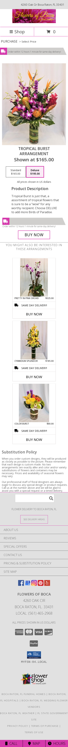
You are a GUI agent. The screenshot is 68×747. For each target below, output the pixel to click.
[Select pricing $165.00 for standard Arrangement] (16, 172)
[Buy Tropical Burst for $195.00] (34, 234)
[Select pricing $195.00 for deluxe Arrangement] (35, 172)
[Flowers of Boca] (34, 22)
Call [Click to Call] (11, 743)
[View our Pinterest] (41, 585)
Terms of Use (34, 732)
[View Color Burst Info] (34, 403)
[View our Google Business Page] (27, 585)
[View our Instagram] (34, 585)
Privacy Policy (17, 726)
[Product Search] (34, 498)
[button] (34, 655)
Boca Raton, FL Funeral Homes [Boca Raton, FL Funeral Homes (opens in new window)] (24, 694)
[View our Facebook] (21, 585)
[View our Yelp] (47, 585)
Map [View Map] (34, 743)
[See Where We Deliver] (34, 519)
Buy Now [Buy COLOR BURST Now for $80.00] (34, 439)
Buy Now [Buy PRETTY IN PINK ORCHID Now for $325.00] (34, 314)
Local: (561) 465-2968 (34, 613)
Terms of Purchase (45, 726)
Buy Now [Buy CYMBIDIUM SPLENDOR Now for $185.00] (34, 377)
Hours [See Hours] (56, 743)
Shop (17, 32)
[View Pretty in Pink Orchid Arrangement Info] (34, 277)
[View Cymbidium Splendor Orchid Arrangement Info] (33, 340)
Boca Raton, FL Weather (17, 713)
